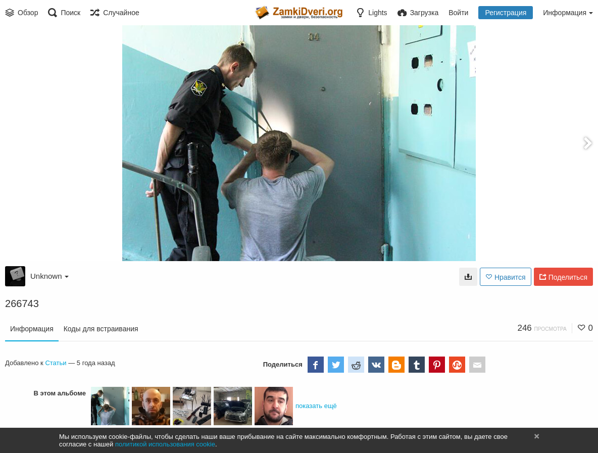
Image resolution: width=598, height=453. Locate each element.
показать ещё (316, 406)
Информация (32, 329)
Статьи (55, 363)
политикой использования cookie (165, 444)
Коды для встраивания (101, 329)
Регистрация (505, 13)
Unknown (49, 276)
